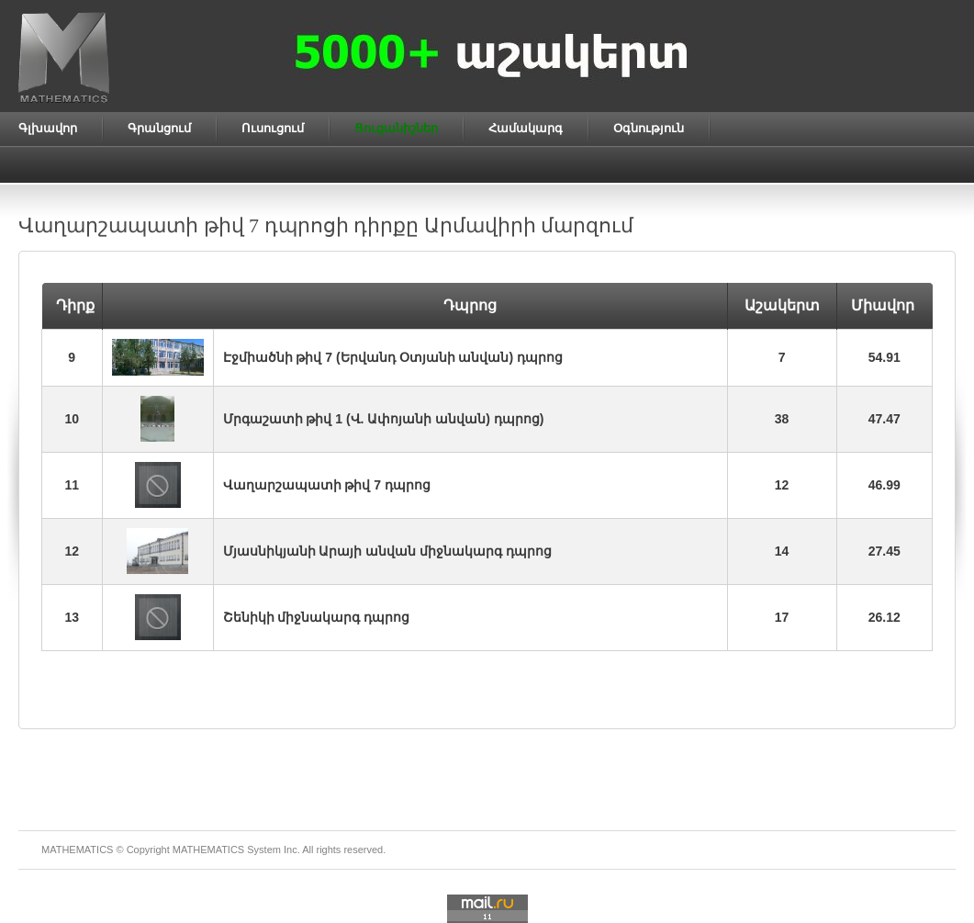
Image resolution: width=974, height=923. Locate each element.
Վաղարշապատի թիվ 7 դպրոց (327, 485)
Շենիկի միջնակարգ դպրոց (316, 617)
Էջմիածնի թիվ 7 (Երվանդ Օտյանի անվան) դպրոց (393, 357)
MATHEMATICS (208, 849)
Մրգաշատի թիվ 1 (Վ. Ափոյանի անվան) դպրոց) (383, 418)
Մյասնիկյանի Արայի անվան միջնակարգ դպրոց (388, 551)
